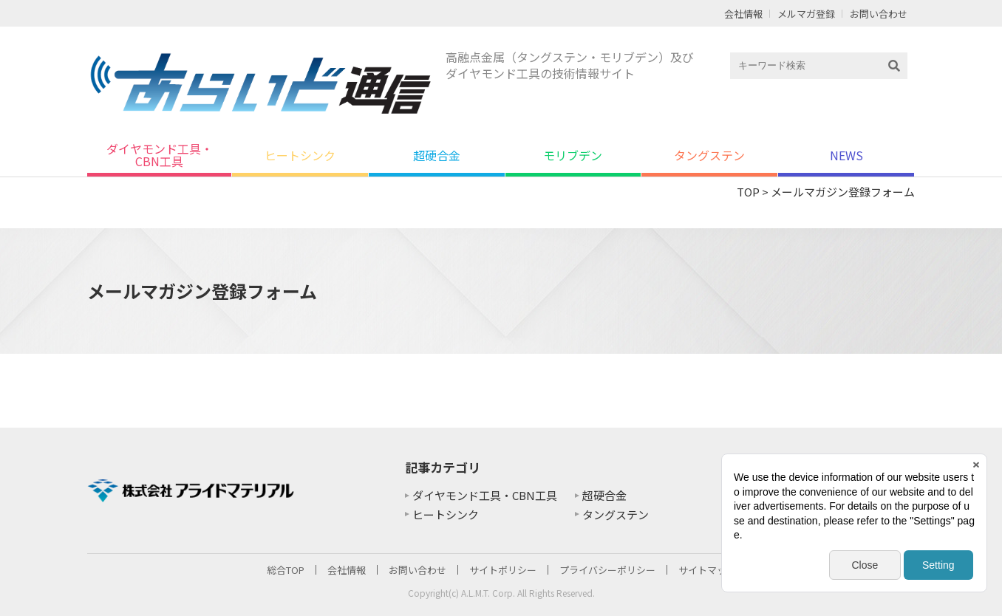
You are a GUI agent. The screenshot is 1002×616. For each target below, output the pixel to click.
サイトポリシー (502, 570)
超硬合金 (436, 155)
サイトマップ (707, 570)
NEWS (846, 155)
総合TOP (285, 570)
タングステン (709, 155)
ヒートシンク (300, 155)
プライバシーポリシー (607, 570)
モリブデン (572, 155)
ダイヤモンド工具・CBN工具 (159, 155)
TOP (748, 191)
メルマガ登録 (806, 14)
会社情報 (743, 14)
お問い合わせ (878, 14)
